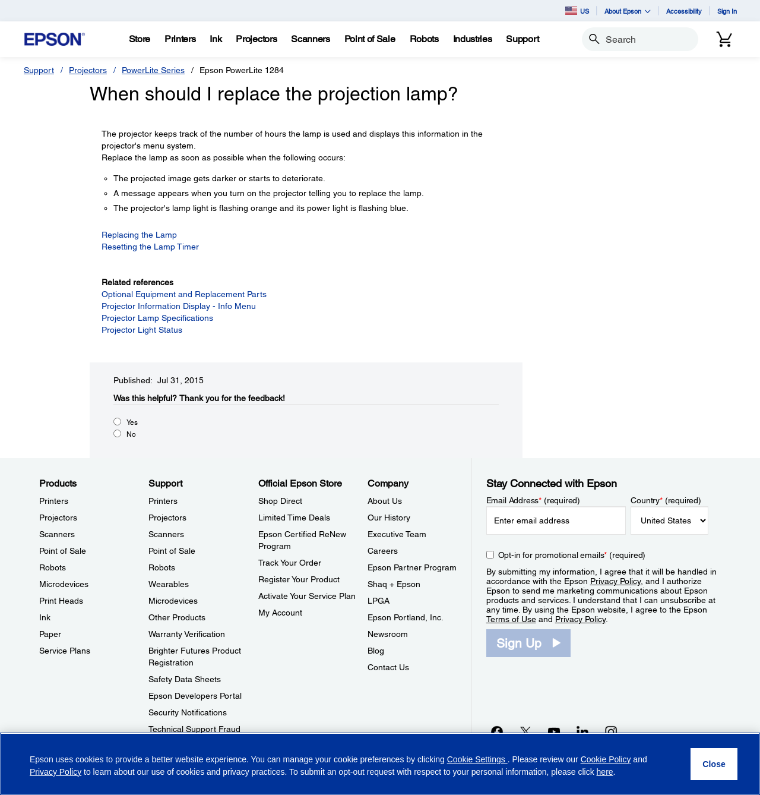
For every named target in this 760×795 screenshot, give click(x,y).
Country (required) (666, 500)
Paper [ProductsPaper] (50, 634)
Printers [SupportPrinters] (163, 501)
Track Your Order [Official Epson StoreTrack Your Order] (289, 562)
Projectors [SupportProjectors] (167, 517)
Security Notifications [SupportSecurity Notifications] (187, 712)
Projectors (88, 70)
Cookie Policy (606, 759)
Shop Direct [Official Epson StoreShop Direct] (280, 501)
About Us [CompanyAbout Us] (385, 501)
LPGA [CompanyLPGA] (379, 600)
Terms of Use (511, 619)
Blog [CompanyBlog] (376, 650)
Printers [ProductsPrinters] (53, 501)
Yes (132, 422)
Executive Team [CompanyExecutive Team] (397, 534)
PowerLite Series (153, 70)
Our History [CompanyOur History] (389, 517)
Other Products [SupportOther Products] (176, 617)
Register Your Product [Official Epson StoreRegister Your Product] (299, 579)
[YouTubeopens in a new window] (554, 731)
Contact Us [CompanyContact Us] (388, 667)
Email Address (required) (533, 500)
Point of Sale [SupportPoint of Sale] (171, 551)
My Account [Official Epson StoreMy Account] (280, 612)
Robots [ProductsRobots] (52, 567)
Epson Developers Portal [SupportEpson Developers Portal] (195, 696)
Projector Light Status (142, 330)
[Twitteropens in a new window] (525, 731)
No (131, 434)
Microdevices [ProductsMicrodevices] (63, 584)
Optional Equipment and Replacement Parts (184, 294)
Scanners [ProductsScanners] (57, 534)
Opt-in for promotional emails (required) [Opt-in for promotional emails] (572, 555)
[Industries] (472, 39)
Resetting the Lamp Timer (150, 246)
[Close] (714, 764)
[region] (380, 764)
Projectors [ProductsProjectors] (58, 517)
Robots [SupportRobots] (161, 567)
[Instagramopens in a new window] (611, 731)
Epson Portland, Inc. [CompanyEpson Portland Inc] (406, 617)
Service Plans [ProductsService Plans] (64, 650)
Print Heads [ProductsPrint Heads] (61, 600)
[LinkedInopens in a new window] (582, 731)
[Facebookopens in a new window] (497, 731)
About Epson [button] (627, 11)
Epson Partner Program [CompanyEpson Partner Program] (412, 567)
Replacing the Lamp (139, 234)
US (577, 11)
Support (39, 70)
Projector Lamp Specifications (157, 318)
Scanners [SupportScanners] (166, 534)
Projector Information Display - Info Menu (179, 306)
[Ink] (215, 39)
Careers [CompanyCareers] (383, 551)
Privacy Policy (615, 581)
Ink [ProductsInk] (44, 617)
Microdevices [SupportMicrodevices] (173, 600)
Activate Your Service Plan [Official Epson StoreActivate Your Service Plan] (307, 596)
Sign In (727, 11)
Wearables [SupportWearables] (168, 584)
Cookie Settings (477, 759)
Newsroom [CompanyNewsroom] (388, 634)
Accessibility (684, 11)
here (605, 772)
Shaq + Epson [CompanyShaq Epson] (394, 584)
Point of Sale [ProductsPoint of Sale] (62, 551)
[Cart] (724, 39)
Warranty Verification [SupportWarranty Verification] (186, 634)
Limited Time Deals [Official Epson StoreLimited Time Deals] (294, 517)
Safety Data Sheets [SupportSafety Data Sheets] (184, 679)
